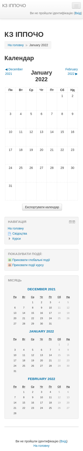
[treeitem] (41, 228)
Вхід (78, 13)
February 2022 (41, 379)
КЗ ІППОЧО (14, 5)
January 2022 (38, 45)
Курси (16, 238)
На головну (16, 228)
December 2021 (41, 289)
